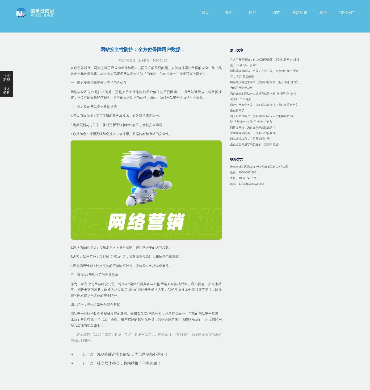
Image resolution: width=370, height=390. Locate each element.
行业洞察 (6, 77)
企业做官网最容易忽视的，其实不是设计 (255, 144)
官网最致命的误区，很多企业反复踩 (252, 133)
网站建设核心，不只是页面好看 (250, 138)
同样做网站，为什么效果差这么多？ (252, 127)
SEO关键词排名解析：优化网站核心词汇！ (132, 354)
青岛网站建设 (126, 60)
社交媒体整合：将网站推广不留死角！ (129, 363)
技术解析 (6, 90)
